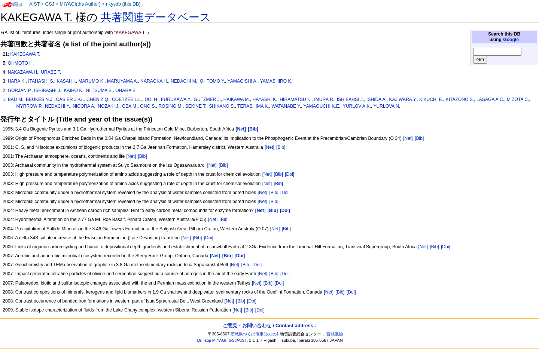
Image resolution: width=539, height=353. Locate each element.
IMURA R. (324, 99)
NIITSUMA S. (99, 90)
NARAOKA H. (154, 81)
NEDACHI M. (184, 81)
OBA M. (130, 106)
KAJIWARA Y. (403, 99)
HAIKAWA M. (236, 99)
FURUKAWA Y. (176, 99)
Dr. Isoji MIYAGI (211, 340)
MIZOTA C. (518, 99)
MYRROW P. (29, 106)
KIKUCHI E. (431, 99)
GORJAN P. (20, 90)
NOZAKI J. (108, 106)
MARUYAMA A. (122, 81)
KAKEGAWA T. (25, 54)
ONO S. (148, 106)
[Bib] (419, 138)
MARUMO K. (91, 81)
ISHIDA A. (376, 99)
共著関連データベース (156, 17)
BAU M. (16, 99)
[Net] (408, 138)
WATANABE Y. (286, 106)
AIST (34, 4)
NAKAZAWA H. (23, 72)
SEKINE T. (196, 106)
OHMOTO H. (21, 63)
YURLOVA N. (386, 106)
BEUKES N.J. (40, 99)
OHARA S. (126, 90)
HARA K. (17, 81)
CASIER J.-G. (70, 99)
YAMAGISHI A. (243, 81)
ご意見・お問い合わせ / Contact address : (269, 325)
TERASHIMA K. (253, 106)
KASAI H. (66, 81)
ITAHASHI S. (41, 81)
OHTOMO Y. (212, 81)
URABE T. (51, 72)
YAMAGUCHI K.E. (322, 106)
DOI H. (151, 99)
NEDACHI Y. (57, 106)
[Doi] (289, 174)
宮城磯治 (334, 334)
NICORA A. (84, 106)
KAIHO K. (73, 90)
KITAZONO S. (460, 99)
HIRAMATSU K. (295, 99)
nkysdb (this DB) (123, 4)
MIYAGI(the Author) (80, 4)
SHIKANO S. (222, 106)
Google (511, 39)
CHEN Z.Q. (97, 99)
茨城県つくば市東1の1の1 (255, 334)
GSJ (49, 4)
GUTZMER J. (207, 99)
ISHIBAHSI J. (350, 99)
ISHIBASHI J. (47, 90)
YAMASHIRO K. (276, 81)
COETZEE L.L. (127, 99)
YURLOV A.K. (357, 106)
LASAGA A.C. (490, 99)
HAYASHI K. (265, 99)
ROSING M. (170, 106)
